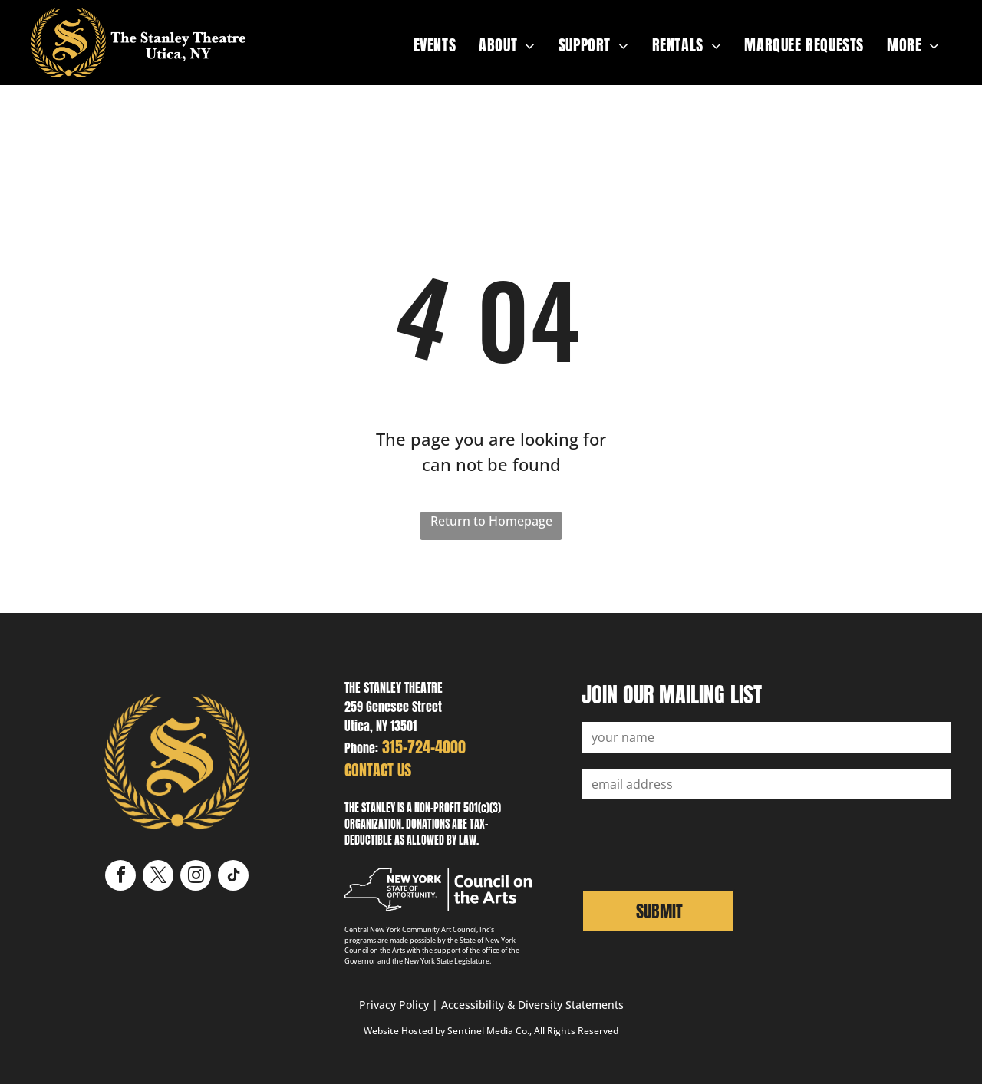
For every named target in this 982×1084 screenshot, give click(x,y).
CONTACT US (377, 770)
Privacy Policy (394, 1004)
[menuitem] (435, 45)
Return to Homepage (491, 520)
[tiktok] (233, 877)
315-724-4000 (424, 747)
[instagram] (195, 877)
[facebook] (120, 877)
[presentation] (699, 843)
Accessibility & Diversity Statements (532, 1004)
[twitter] (158, 877)
